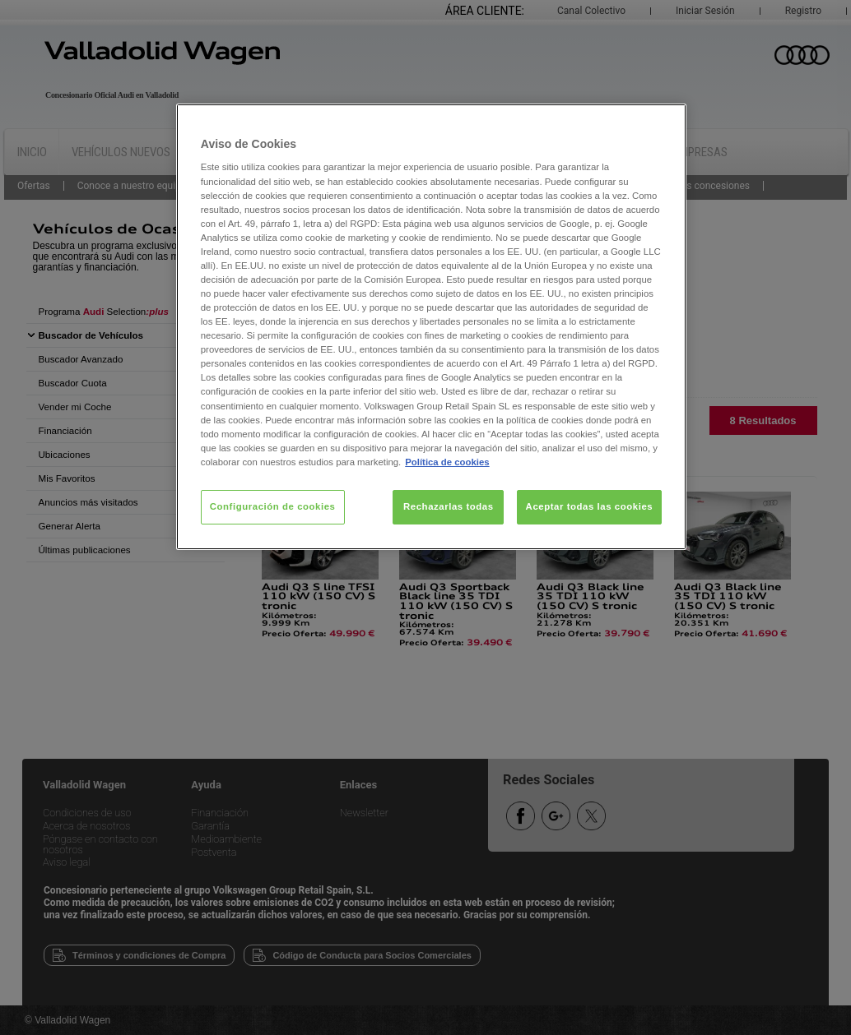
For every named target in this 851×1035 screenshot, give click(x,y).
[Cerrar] (663, 123)
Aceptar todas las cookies (589, 506)
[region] (431, 327)
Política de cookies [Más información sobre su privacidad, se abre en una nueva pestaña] (447, 462)
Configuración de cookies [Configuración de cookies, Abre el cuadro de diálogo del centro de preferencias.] (273, 506)
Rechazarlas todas (448, 506)
